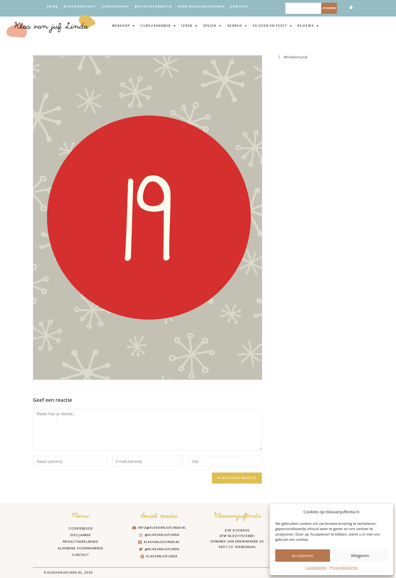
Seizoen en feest (272, 25)
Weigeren (360, 555)
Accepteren (303, 555)
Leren (189, 25)
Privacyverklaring (343, 567)
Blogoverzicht (80, 6)
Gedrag (237, 25)
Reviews (308, 25)
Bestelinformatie (153, 6)
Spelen (212, 25)
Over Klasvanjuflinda (201, 6)
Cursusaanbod (158, 25)
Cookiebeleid (315, 567)
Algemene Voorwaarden (80, 548)
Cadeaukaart (115, 6)
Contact (239, 6)
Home (52, 6)
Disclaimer (80, 535)
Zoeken (329, 8)
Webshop (123, 25)
